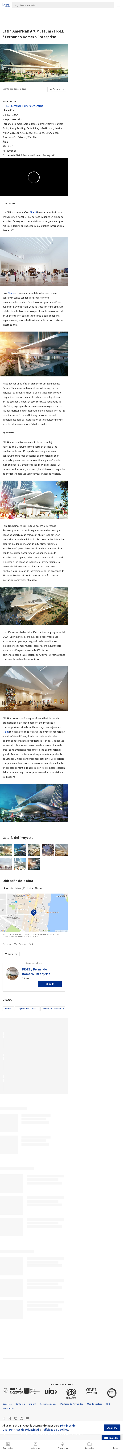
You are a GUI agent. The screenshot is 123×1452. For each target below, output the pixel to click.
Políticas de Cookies (55, 1430)
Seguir (50, 984)
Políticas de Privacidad (24, 1430)
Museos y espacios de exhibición (58, 1008)
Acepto (112, 1428)
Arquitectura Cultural (27, 1008)
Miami (33, 212)
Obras (8, 1008)
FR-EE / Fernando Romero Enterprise (23, 106)
